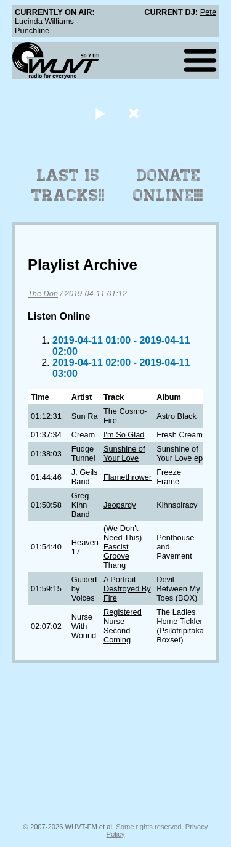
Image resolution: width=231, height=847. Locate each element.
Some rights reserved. (149, 826)
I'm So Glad (123, 434)
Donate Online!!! (168, 185)
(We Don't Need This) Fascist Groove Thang (122, 547)
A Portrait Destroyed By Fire (127, 588)
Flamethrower (127, 477)
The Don (43, 293)
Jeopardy (119, 504)
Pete (208, 12)
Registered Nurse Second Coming (122, 625)
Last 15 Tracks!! (68, 185)
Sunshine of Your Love (124, 453)
